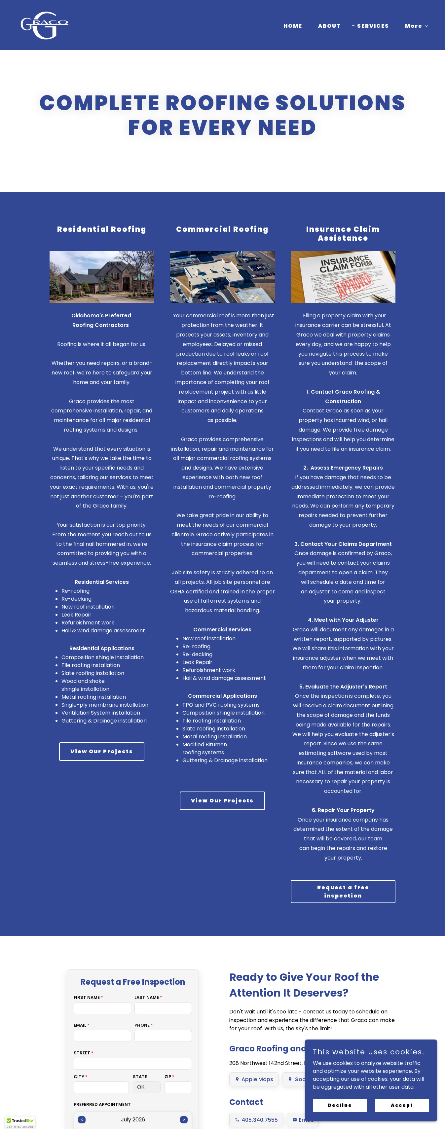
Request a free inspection (343, 892)
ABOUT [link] (329, 26)
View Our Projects (101, 751)
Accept (402, 1105)
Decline (340, 1105)
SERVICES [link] (373, 26)
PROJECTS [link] (202, 1111)
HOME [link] (292, 26)
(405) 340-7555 (37, 1065)
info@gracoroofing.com (91, 1065)
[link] (44, 24)
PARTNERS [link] (242, 1111)
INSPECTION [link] (286, 1111)
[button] (414, 26)
